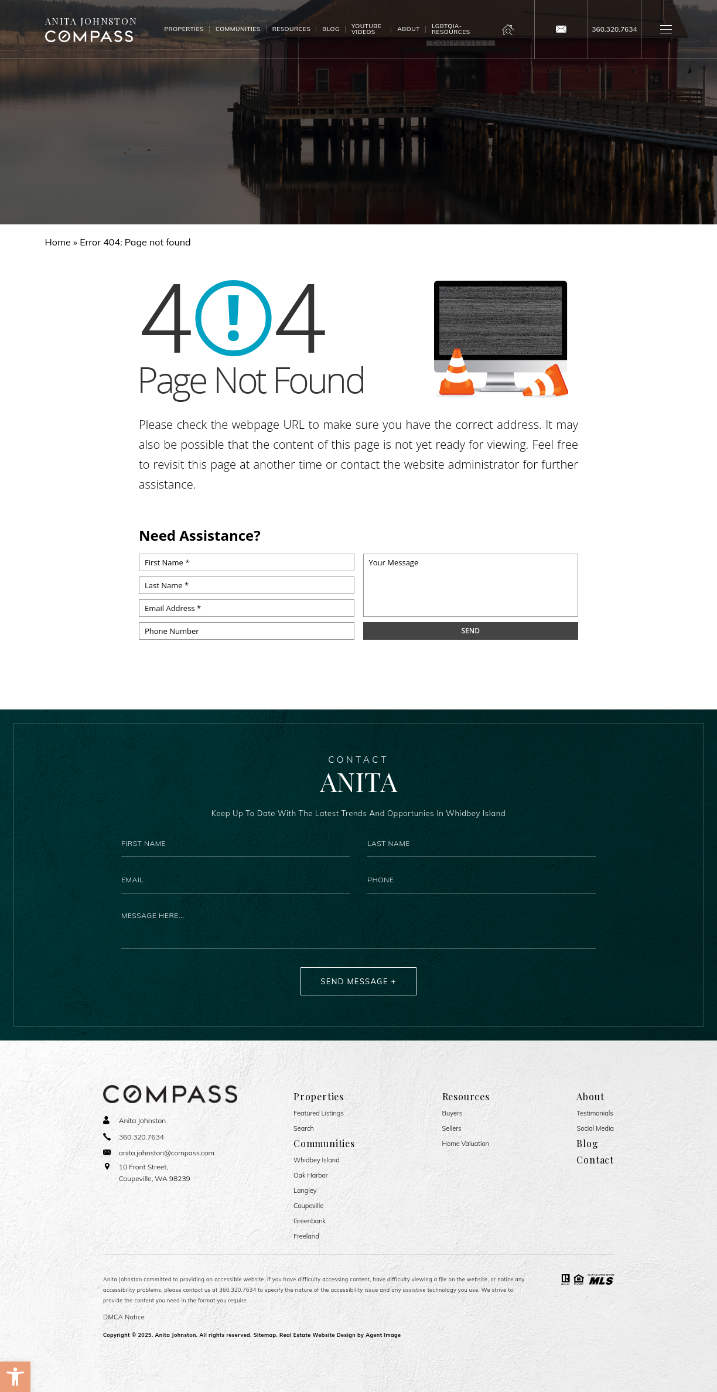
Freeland (306, 1236)
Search (303, 1128)
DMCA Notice (124, 1317)
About (408, 29)
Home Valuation (465, 1144)
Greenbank (309, 1221)
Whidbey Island (316, 1160)
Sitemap (265, 1335)
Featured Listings (318, 1113)
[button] (15, 1377)
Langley (305, 1191)
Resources (291, 29)
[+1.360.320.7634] (614, 29)
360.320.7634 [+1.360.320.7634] (237, 1290)
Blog (331, 29)
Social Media (595, 1128)
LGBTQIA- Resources (451, 29)
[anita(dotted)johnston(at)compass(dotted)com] (561, 29)
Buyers (452, 1113)
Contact (595, 1160)
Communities (238, 29)
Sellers (452, 1128)
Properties (183, 29)
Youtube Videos (366, 29)
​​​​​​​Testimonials (594, 1113)
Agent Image (383, 1335)
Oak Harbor (310, 1175)
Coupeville (308, 1206)
